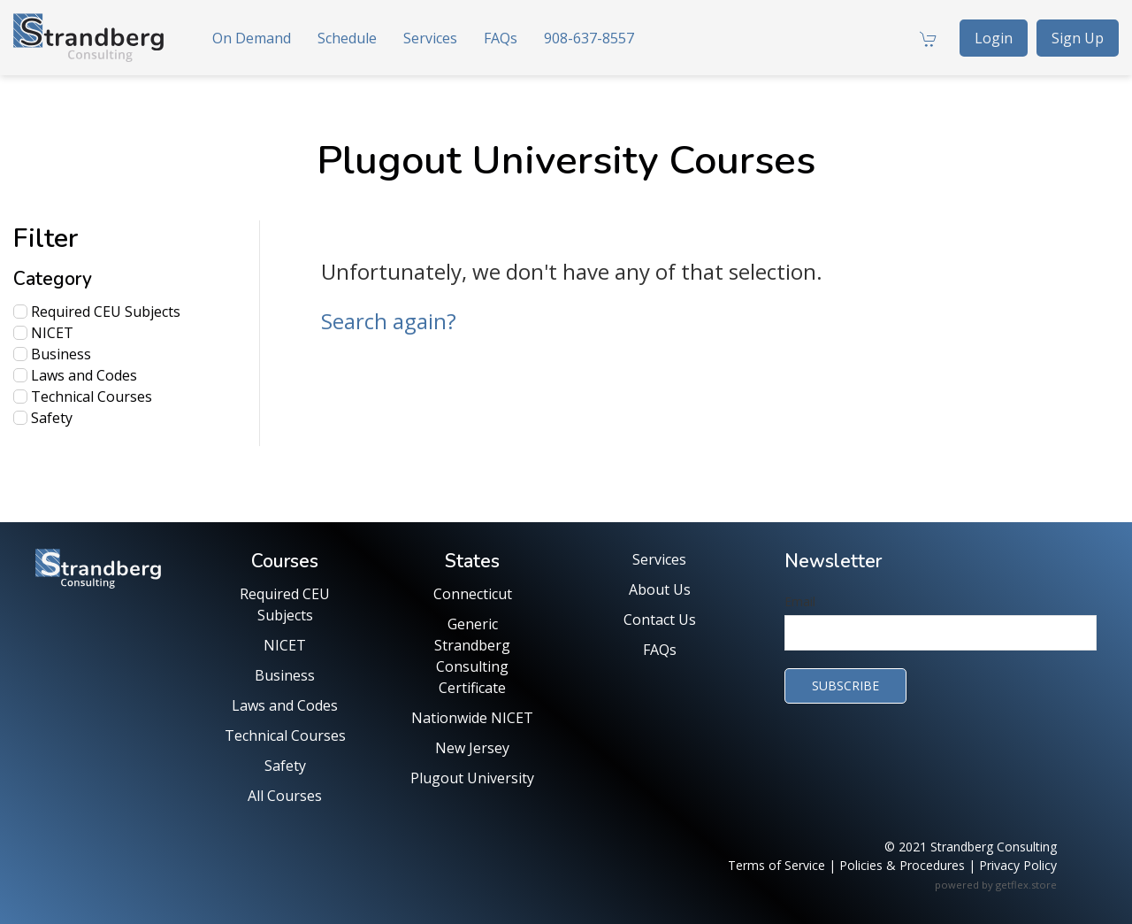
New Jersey (472, 748)
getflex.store (1026, 884)
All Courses (285, 795)
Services (430, 38)
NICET (43, 333)
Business (52, 354)
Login (994, 38)
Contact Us (659, 619)
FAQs (500, 38)
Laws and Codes (75, 375)
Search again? (388, 320)
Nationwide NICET (472, 718)
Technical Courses (82, 396)
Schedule (347, 38)
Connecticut (472, 594)
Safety (43, 417)
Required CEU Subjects (96, 311)
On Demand (251, 38)
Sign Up (1078, 38)
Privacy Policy (1018, 865)
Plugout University (472, 778)
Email (799, 601)
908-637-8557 (589, 38)
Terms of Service (776, 865)
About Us (660, 589)
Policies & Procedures (902, 865)
